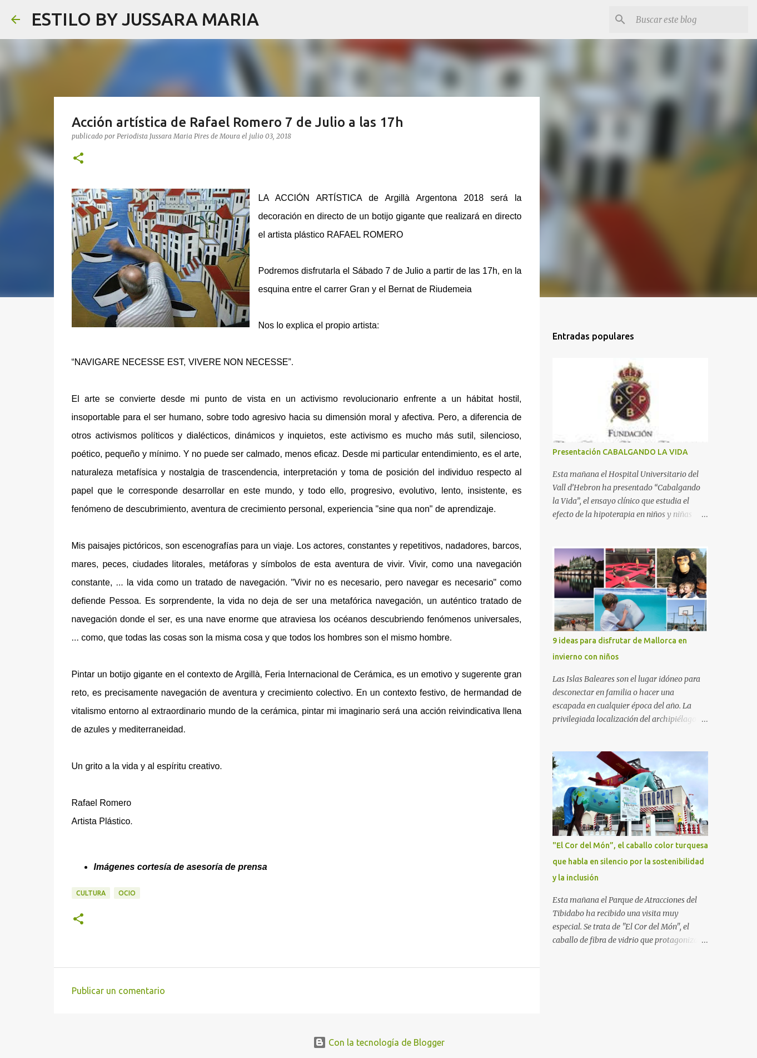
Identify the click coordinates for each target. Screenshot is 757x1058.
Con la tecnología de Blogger (379, 1042)
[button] (78, 158)
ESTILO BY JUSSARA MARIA (145, 19)
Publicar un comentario (118, 991)
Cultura (91, 893)
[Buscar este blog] (689, 19)
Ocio (127, 893)
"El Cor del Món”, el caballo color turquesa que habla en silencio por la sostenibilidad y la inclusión (630, 861)
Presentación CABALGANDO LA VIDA (620, 451)
